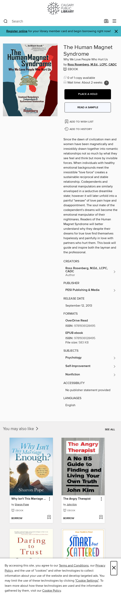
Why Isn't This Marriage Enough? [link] (29, 499)
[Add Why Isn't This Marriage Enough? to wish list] (49, 517)
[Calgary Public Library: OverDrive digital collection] (60, 8)
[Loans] (106, 22)
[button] (87, 94)
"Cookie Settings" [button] (87, 581)
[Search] (5, 21)
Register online (17, 31)
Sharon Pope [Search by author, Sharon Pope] (22, 504)
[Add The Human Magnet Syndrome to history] (78, 129)
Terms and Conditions (74, 565)
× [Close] (113, 568)
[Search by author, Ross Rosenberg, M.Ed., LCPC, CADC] (90, 272)
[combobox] (52, 21)
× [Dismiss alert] (116, 31)
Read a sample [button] (87, 107)
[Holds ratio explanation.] (106, 83)
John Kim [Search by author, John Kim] (72, 504)
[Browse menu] (114, 21)
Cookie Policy (51, 591)
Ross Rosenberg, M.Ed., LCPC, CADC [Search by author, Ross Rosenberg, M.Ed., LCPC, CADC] (92, 64)
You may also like (21, 428)
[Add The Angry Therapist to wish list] (100, 517)
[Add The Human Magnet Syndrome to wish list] (79, 121)
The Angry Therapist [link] (77, 499)
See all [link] (110, 429)
